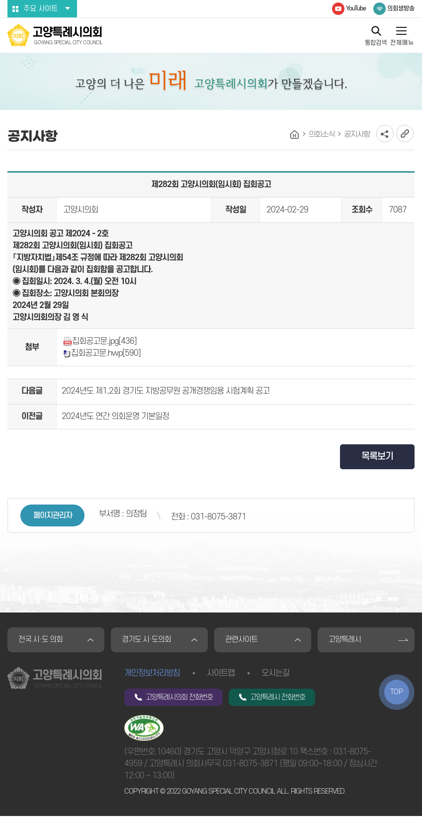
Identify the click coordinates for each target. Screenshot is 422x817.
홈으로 (294, 134)
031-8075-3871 (250, 764)
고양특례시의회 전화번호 (179, 698)
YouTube (356, 8)
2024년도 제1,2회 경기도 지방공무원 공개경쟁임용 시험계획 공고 (165, 391)
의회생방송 (401, 8)
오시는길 (275, 674)
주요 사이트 (40, 8)
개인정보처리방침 (152, 674)
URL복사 (405, 133)
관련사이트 (242, 640)
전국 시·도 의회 (41, 640)
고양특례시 (345, 640)
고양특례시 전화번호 (277, 698)
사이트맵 (221, 674)
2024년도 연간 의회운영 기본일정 (115, 416)
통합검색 (376, 42)
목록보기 (377, 456)
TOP (396, 692)
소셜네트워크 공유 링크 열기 (385, 133)
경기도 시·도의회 (146, 640)
